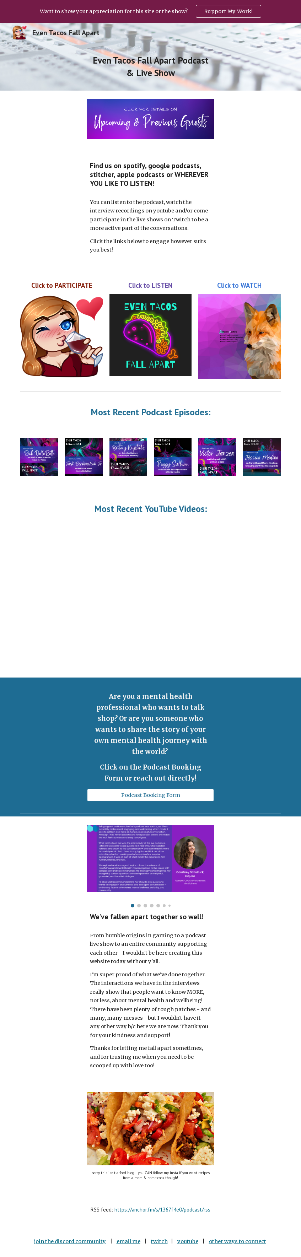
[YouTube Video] (50, 555)
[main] (150, 66)
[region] (150, 11)
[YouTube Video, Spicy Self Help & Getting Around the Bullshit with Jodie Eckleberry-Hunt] (251, 648)
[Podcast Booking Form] (150, 795)
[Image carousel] (150, 866)
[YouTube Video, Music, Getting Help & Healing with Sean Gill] (50, 648)
